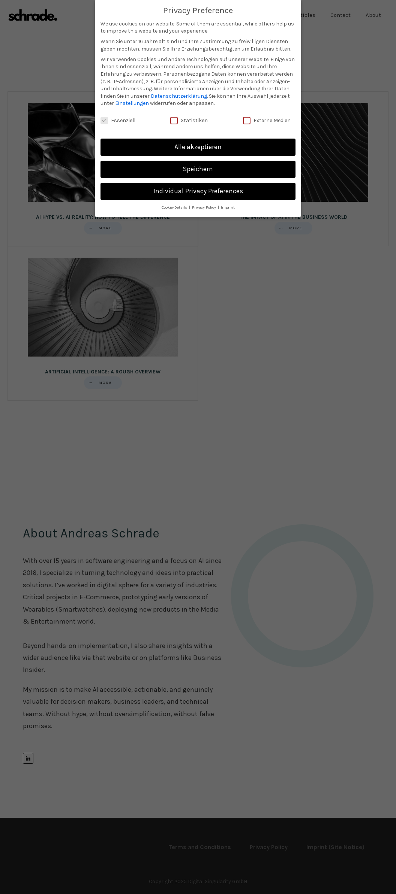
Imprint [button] (228, 207)
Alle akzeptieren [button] (198, 147)
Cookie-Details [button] (175, 207)
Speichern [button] (198, 169)
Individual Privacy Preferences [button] (198, 191)
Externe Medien (267, 120)
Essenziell (117, 120)
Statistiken (189, 120)
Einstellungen (132, 103)
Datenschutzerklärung (179, 96)
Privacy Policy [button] (204, 207)
